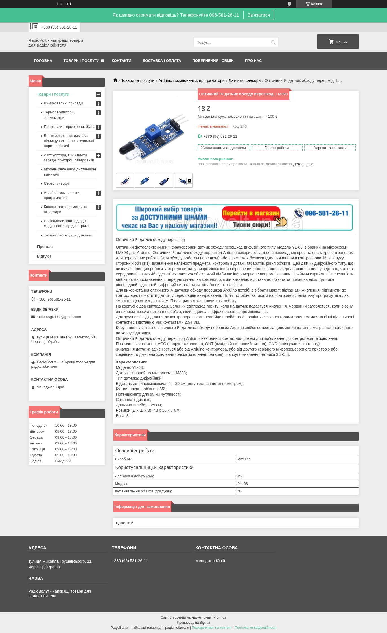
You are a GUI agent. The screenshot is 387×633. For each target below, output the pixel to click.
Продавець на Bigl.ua (193, 623)
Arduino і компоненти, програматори (192, 80)
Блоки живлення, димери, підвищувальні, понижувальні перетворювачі (69, 140)
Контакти (122, 60)
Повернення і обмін (213, 60)
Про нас (253, 60)
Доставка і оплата (162, 60)
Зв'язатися (259, 15)
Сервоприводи (56, 183)
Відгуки (44, 256)
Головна (43, 60)
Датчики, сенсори (245, 80)
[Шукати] (273, 42)
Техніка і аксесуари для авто (68, 235)
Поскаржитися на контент (212, 628)
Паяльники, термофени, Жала (70, 126)
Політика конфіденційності (255, 628)
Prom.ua (219, 617)
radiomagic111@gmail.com (59, 317)
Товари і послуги (81, 60)
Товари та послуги (137, 80)
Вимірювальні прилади (63, 103)
